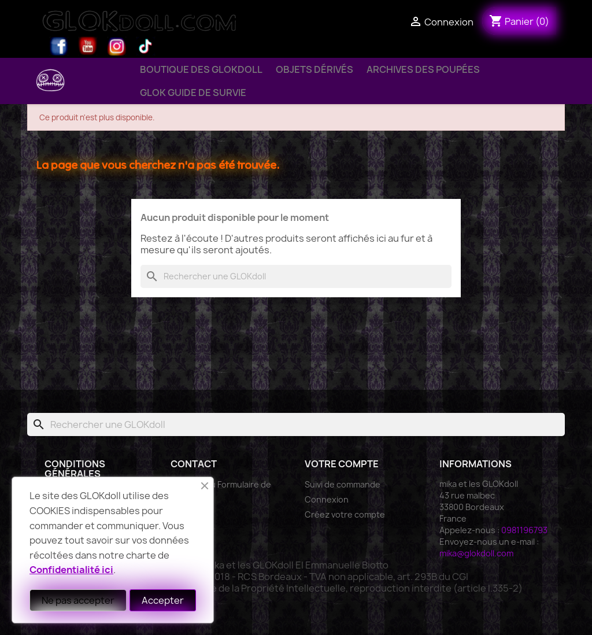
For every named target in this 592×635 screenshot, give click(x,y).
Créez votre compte (345, 514)
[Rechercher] (296, 276)
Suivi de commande (342, 484)
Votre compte (342, 463)
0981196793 (524, 530)
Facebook (59, 46)
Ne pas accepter (78, 600)
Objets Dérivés (314, 69)
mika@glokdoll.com (476, 553)
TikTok (145, 46)
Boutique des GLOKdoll (201, 69)
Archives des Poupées (423, 69)
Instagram (116, 46)
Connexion (327, 499)
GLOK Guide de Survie (193, 92)
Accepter (163, 600)
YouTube (87, 46)
